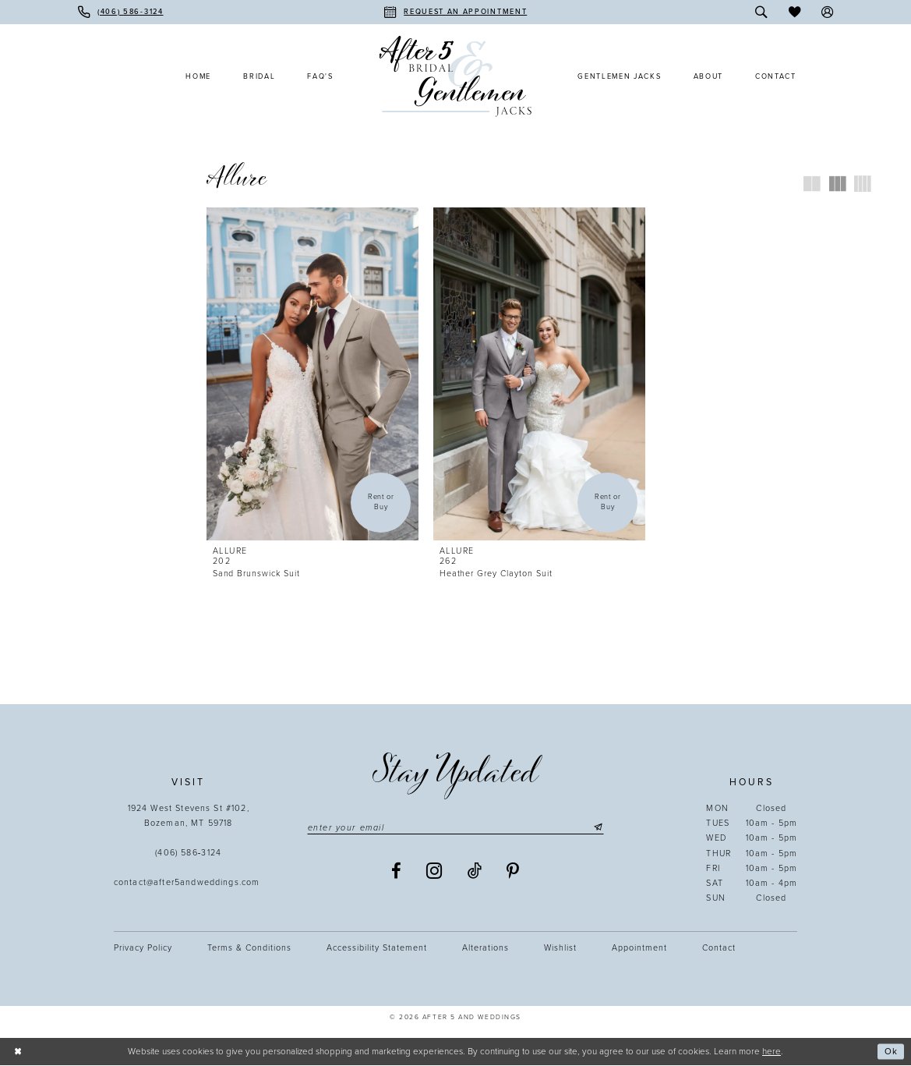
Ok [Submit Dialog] (891, 1052)
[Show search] (761, 12)
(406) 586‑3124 (188, 853)
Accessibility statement (377, 948)
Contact (719, 948)
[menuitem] (121, 12)
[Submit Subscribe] (597, 827)
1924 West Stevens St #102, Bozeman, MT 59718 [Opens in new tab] (188, 815)
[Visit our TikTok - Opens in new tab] (475, 871)
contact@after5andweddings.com (188, 882)
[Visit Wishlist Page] (794, 12)
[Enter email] (456, 827)
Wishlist (560, 948)
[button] (828, 12)
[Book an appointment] (455, 12)
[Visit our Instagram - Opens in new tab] (434, 871)
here (771, 1051)
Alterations (485, 948)
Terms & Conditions (249, 948)
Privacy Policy (143, 948)
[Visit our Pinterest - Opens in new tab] (513, 871)
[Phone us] (121, 12)
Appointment (639, 948)
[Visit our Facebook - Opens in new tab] (396, 871)
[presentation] (312, 373)
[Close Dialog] (17, 1051)
